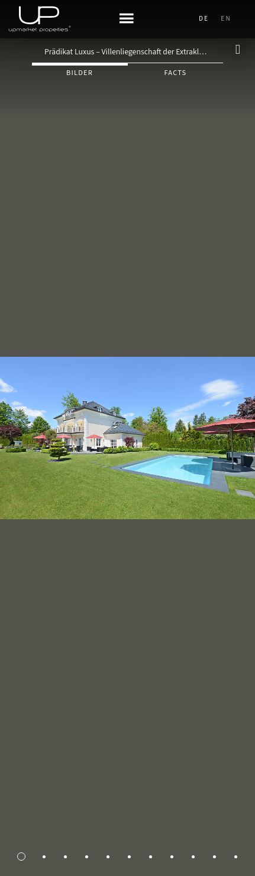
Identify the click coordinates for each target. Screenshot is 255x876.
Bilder (79, 72)
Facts (175, 72)
